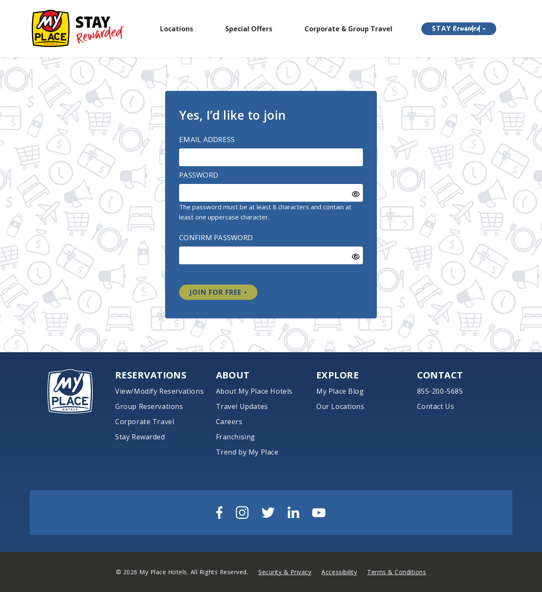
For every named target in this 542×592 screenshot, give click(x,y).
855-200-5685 (440, 391)
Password (198, 175)
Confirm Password (216, 237)
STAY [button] (456, 28)
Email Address (207, 139)
